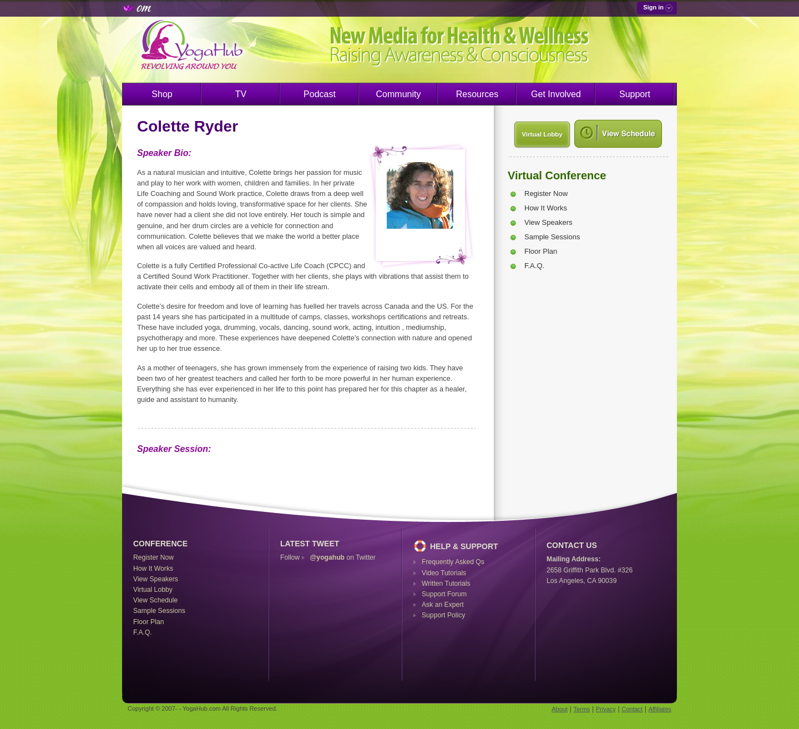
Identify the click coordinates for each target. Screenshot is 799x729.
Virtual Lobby (542, 134)
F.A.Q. (534, 266)
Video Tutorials (444, 573)
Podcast (320, 94)
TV (240, 94)
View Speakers (548, 222)
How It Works (545, 208)
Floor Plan (540, 251)
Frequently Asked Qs (453, 562)
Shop (161, 94)
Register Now (546, 193)
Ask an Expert (443, 605)
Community (398, 94)
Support (634, 94)
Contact (632, 709)
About (560, 709)
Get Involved (556, 94)
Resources (477, 94)
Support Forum (444, 594)
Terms (581, 709)
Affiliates (660, 709)
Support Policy (443, 615)
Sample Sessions (552, 237)
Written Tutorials (446, 583)
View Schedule (155, 600)
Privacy (606, 709)
